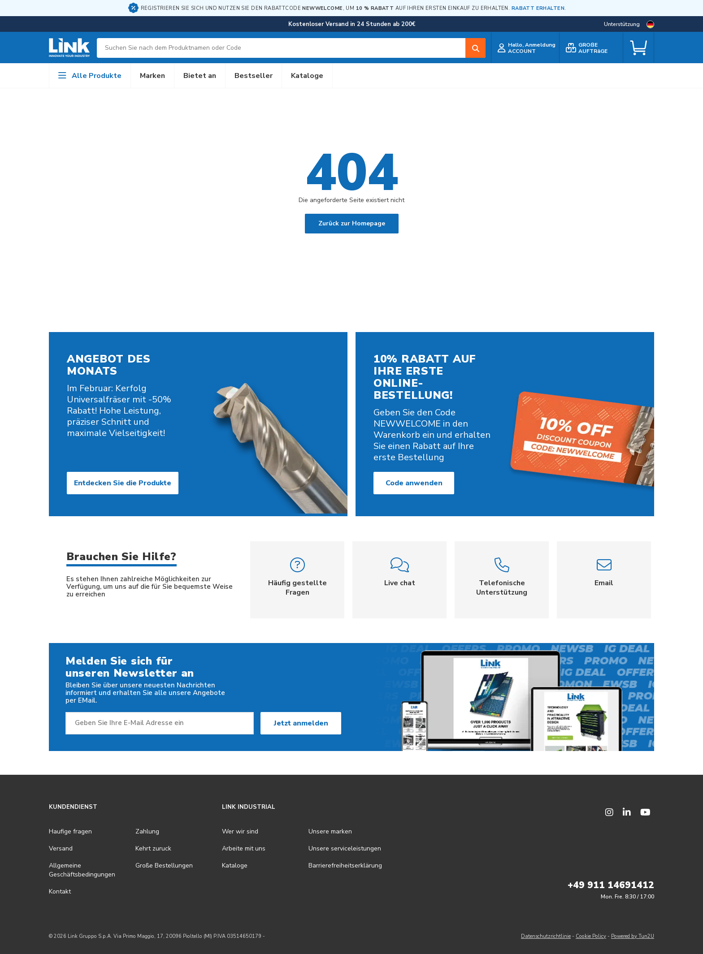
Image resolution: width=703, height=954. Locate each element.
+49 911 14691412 (611, 885)
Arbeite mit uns (243, 848)
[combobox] (291, 48)
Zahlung (147, 831)
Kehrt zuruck (153, 848)
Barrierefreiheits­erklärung (345, 865)
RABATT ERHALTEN (538, 8)
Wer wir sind (240, 831)
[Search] (475, 48)
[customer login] (525, 47)
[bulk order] (591, 47)
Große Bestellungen (164, 865)
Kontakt (60, 891)
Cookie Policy (591, 936)
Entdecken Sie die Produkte (122, 483)
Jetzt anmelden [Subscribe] (301, 723)
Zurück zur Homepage (351, 223)
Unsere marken (330, 831)
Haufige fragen (70, 831)
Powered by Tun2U (632, 936)
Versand (61, 848)
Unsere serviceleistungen (344, 848)
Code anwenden (414, 483)
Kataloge (234, 865)
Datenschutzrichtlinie (546, 936)
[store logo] (69, 48)
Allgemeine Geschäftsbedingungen (82, 870)
